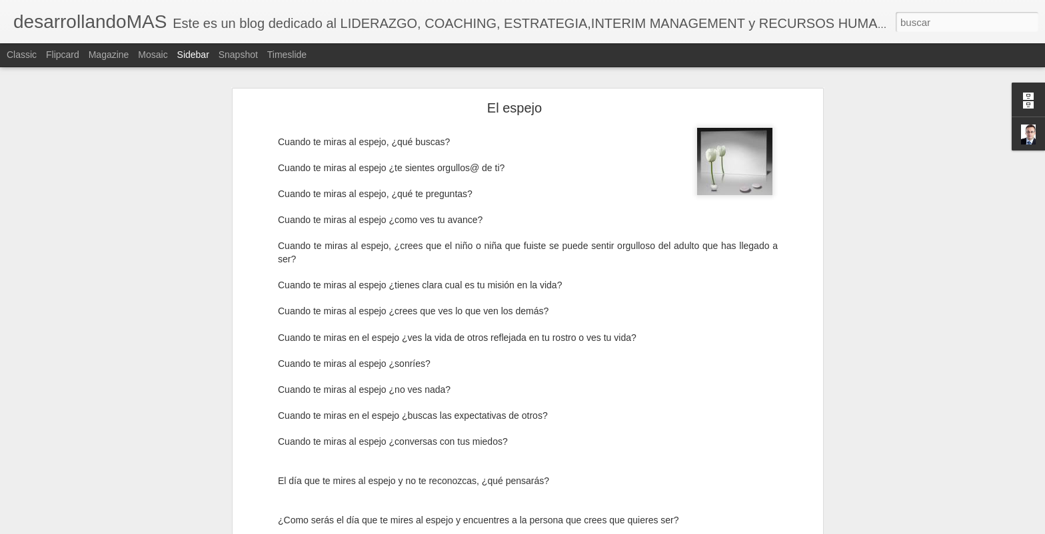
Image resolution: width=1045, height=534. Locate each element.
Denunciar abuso (618, 527)
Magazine (109, 54)
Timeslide (287, 54)
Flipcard (62, 54)
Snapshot (238, 54)
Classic (22, 54)
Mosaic (152, 54)
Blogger (574, 527)
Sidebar (193, 54)
